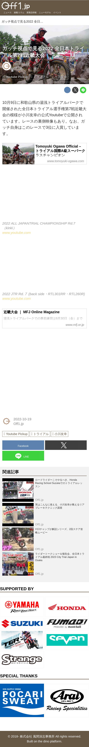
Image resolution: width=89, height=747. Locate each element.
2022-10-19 (21, 64)
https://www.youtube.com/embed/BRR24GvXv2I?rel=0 (44, 266)
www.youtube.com (16, 233)
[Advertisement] (25, 351)
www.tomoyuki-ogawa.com (70, 81)
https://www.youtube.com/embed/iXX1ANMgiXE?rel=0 (44, 195)
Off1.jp (17, 68)
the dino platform (49, 741)
